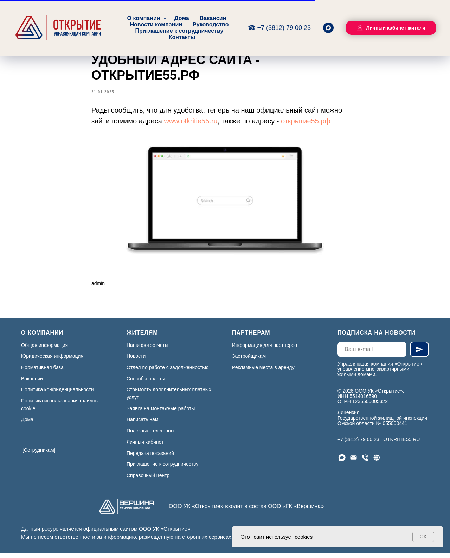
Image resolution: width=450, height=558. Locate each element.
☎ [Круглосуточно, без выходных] (252, 27)
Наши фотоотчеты (147, 350)
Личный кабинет (145, 447)
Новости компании (156, 24)
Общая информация (44, 350)
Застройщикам (249, 361)
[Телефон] (365, 462)
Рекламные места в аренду (263, 372)
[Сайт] (376, 462)
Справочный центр (148, 480)
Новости (136, 361)
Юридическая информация (52, 361)
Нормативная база (42, 372)
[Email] (353, 462)
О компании (144, 18)
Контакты (182, 37)
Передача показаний (150, 458)
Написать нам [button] (143, 424)
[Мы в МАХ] (342, 462)
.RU (415, 444)
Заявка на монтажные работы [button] (161, 413)
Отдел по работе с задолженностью (167, 372)
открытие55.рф (305, 124)
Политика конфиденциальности (57, 395)
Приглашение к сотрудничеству (179, 31)
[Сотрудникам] (39, 455)
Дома (181, 18)
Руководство (211, 24)
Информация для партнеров (264, 350)
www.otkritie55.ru (190, 124)
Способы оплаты (146, 383)
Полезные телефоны (150, 435)
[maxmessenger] (328, 28)
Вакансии (213, 18)
